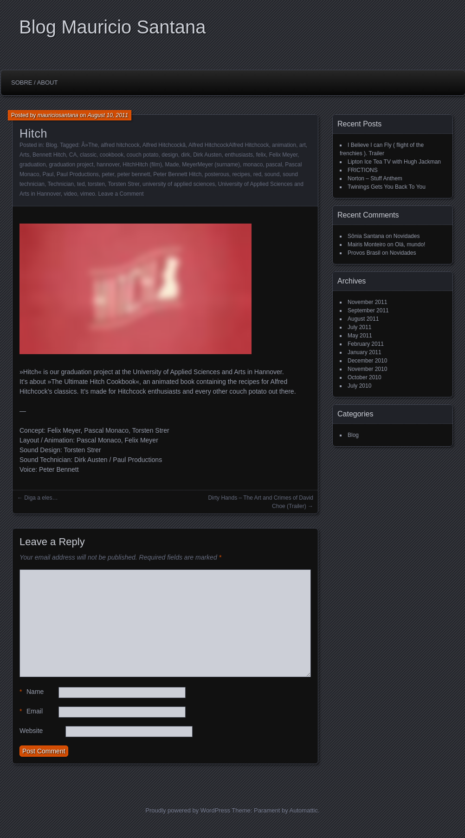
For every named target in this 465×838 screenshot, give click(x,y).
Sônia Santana (366, 236)
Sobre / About (34, 82)
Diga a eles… (41, 498)
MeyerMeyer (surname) (211, 164)
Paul (47, 174)
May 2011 (360, 335)
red (257, 174)
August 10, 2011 (108, 115)
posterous (217, 174)
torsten (96, 184)
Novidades (407, 236)
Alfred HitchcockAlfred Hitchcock (228, 145)
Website (31, 730)
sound (272, 174)
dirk (185, 155)
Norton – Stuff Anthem (375, 178)
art (302, 145)
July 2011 (359, 327)
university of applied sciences (178, 184)
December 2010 (367, 360)
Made (172, 164)
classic (88, 155)
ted (81, 184)
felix (261, 155)
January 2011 (364, 352)
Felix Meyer (283, 155)
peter (108, 174)
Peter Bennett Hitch (177, 174)
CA (73, 155)
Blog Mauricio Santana (112, 27)
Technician (61, 184)
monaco (253, 164)
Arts (24, 155)
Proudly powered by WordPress (187, 810)
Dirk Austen (207, 155)
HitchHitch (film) (142, 164)
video (70, 194)
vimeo (87, 194)
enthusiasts (239, 155)
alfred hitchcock (120, 145)
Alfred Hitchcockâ (164, 145)
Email (31, 711)
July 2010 (359, 386)
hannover (108, 164)
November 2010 (367, 369)
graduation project (71, 164)
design (169, 155)
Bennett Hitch (49, 155)
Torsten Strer (123, 184)
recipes (241, 174)
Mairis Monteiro (367, 244)
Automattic (304, 810)
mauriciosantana (58, 115)
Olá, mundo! (410, 244)
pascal (274, 164)
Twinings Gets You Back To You (387, 187)
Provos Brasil (364, 253)
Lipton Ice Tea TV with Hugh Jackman (394, 161)
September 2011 (368, 310)
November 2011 (367, 302)
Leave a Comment (120, 194)
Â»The (89, 145)
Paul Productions (78, 174)
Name (31, 692)
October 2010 (364, 377)
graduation (32, 164)
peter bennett (133, 174)
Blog (51, 145)
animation (284, 145)
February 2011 (366, 344)
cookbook (111, 155)
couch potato (143, 155)
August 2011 (363, 319)
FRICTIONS (363, 170)
